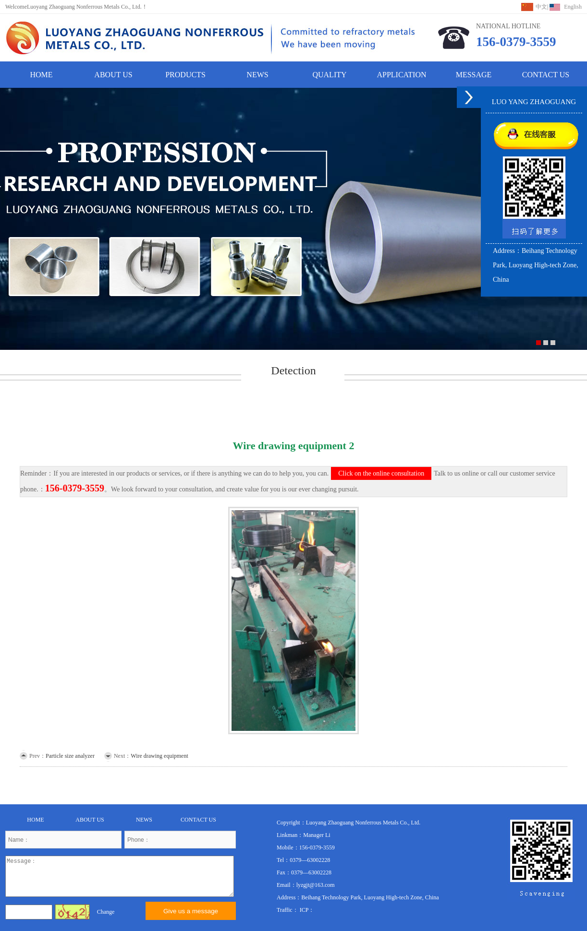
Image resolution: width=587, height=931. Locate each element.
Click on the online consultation (381, 473)
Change (106, 911)
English (573, 6)
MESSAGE (474, 75)
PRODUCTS (185, 75)
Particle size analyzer (70, 755)
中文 (541, 6)
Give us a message (190, 911)
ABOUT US (113, 75)
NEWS (257, 75)
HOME (41, 75)
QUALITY (329, 75)
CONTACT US (545, 75)
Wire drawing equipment (159, 755)
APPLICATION (401, 75)
